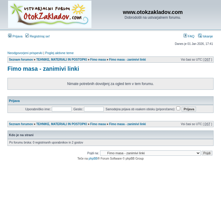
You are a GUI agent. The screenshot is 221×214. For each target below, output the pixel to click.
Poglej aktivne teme (59, 53)
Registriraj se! (37, 36)
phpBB (92, 158)
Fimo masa (98, 59)
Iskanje (205, 36)
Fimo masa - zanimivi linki (127, 59)
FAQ (188, 36)
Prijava (15, 36)
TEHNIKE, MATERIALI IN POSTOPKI (61, 59)
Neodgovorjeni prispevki (24, 53)
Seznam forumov (21, 59)
